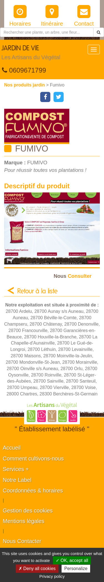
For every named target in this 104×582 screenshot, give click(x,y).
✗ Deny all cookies (37, 568)
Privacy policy (52, 576)
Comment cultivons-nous (33, 458)
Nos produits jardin (25, 85)
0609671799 (24, 70)
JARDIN (30, 54)
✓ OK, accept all (72, 560)
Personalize (76, 568)
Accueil (12, 448)
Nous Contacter (22, 541)
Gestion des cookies (28, 510)
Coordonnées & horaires (33, 490)
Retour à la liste (37, 291)
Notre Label (17, 480)
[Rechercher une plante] (46, 32)
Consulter (73, 276)
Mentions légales (23, 521)
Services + (16, 469)
